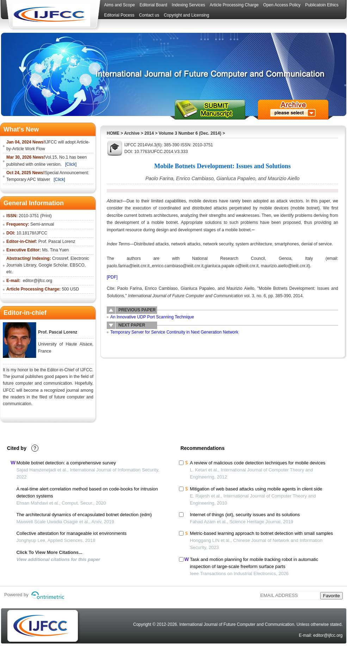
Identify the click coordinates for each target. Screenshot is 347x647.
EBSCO (77, 265)
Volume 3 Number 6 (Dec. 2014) (190, 133)
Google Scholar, (53, 265)
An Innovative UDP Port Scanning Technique (152, 317)
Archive (132, 133)
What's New (21, 129)
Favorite (331, 595)
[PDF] (112, 277)
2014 (149, 133)
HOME (113, 133)
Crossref (60, 258)
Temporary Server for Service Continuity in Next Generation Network (174, 332)
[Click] (71, 164)
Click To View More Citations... (49, 552)
